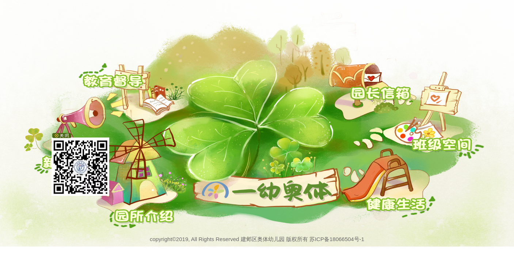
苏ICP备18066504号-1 (336, 239)
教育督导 (100, 79)
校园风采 (396, 204)
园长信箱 (380, 95)
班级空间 (442, 146)
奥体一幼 (211, 183)
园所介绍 (131, 217)
